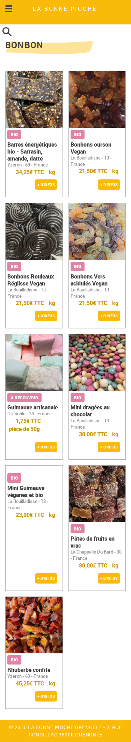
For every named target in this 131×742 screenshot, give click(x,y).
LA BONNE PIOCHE (65, 9)
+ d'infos (46, 184)
